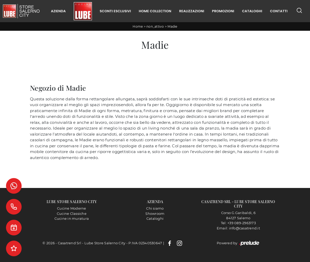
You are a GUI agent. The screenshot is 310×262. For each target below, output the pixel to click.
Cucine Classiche (71, 213)
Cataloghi (252, 11)
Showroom (154, 213)
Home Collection (155, 11)
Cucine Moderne (71, 208)
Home (138, 26)
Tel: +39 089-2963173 (238, 223)
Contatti (279, 11)
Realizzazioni (191, 11)
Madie (172, 26)
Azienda (58, 11)
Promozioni (223, 11)
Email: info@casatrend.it (238, 228)
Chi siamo (155, 208)
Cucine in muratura (71, 218)
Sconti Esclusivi (115, 11)
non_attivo (155, 26)
